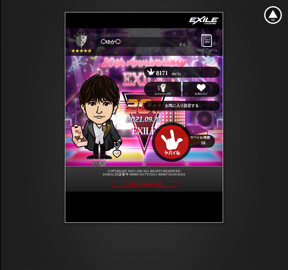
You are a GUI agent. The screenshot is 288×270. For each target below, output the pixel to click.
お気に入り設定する (182, 106)
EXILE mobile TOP (144, 184)
